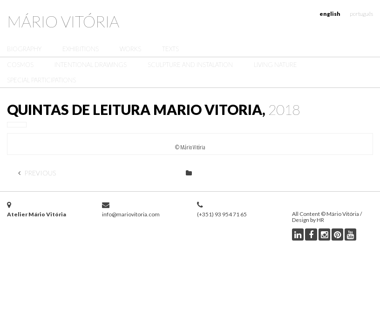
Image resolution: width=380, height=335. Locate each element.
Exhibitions (80, 49)
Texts (170, 49)
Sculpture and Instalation (190, 64)
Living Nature (275, 64)
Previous (37, 173)
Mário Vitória (63, 21)
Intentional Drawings (90, 64)
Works (130, 49)
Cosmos (20, 64)
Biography (24, 49)
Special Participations (41, 80)
